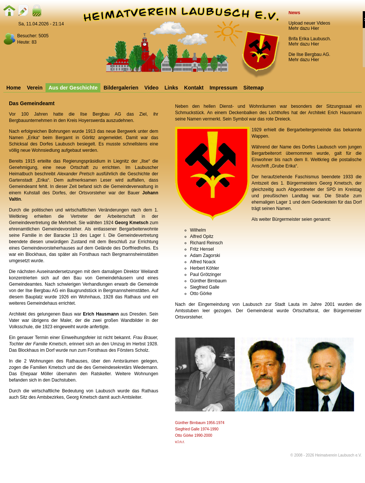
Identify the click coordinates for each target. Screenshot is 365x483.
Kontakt (193, 88)
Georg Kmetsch (132, 222)
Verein (35, 88)
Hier (315, 28)
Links (171, 88)
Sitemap (253, 88)
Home (13, 88)
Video (151, 88)
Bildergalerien (120, 88)
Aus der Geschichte (73, 88)
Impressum (223, 88)
